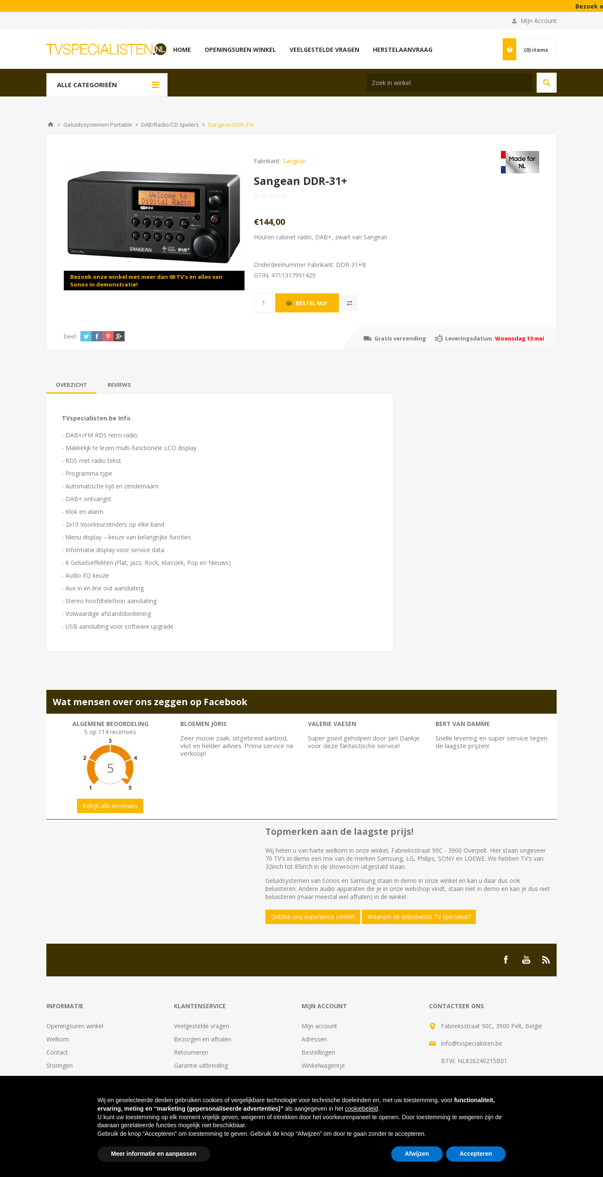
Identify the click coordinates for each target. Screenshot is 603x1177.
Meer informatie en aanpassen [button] (153, 1153)
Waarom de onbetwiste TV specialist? (418, 917)
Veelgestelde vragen (201, 1026)
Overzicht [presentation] (71, 385)
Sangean (294, 161)
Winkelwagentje (323, 1065)
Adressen (314, 1039)
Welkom (57, 1039)
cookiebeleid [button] (361, 1108)
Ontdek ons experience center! (313, 917)
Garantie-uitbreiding (201, 1065)
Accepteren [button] (476, 1153)
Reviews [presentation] (119, 385)
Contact (57, 1052)
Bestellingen (318, 1052)
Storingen (59, 1065)
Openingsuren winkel (74, 1026)
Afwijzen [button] (417, 1153)
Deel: (70, 336)
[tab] (71, 385)
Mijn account (319, 1026)
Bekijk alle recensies (110, 806)
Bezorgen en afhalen (202, 1039)
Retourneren (191, 1052)
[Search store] (449, 83)
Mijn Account (539, 21)
